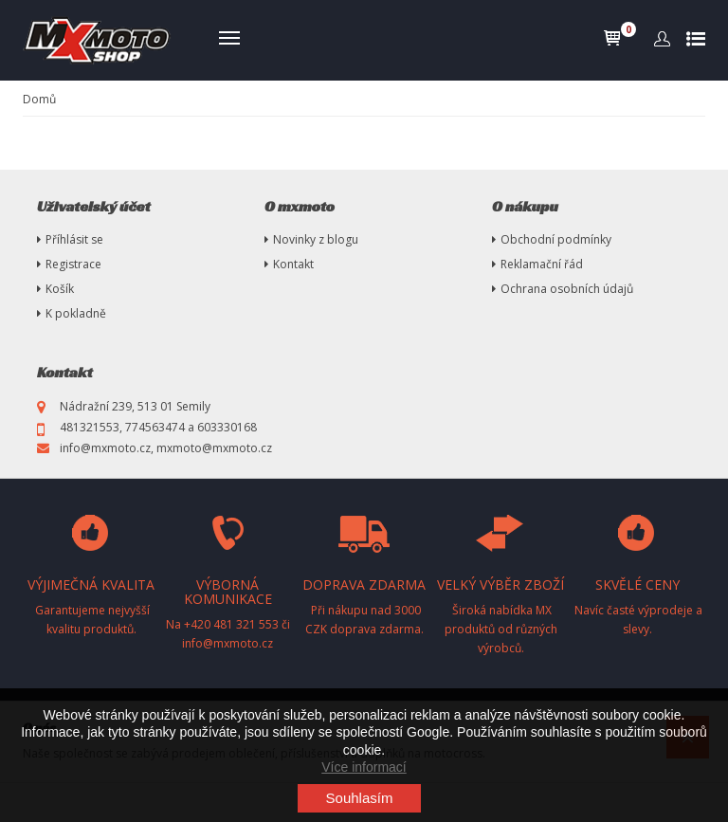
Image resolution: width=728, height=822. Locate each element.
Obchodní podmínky (555, 239)
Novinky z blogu (315, 239)
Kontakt (293, 264)
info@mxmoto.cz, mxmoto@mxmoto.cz (166, 448)
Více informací (363, 767)
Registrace (73, 264)
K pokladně (76, 313)
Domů (39, 99)
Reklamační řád (541, 264)
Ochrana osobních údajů (566, 289)
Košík (60, 289)
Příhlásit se (74, 239)
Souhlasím (359, 798)
